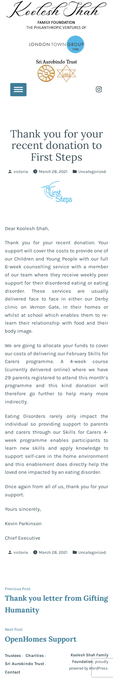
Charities (35, 655)
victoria (21, 171)
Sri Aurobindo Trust (24, 663)
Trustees (13, 655)
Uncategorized (92, 171)
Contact (12, 672)
